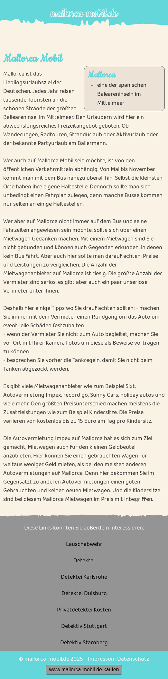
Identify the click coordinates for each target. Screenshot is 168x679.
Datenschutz (133, 659)
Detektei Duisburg (84, 593)
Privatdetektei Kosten (84, 610)
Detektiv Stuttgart (84, 626)
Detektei (84, 561)
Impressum (102, 659)
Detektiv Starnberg (84, 642)
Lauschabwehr (84, 544)
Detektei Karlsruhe (84, 577)
